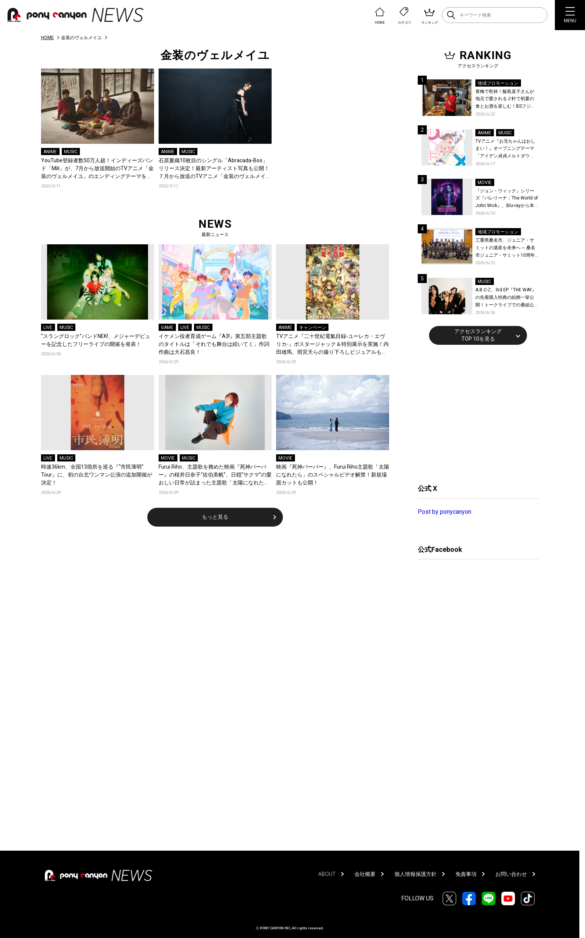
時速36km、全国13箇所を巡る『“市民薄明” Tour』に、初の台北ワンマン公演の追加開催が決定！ (96, 475)
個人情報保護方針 (415, 874)
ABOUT (327, 874)
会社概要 (365, 874)
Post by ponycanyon (444, 511)
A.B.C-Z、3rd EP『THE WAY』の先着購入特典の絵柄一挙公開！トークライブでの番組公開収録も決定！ (505, 298)
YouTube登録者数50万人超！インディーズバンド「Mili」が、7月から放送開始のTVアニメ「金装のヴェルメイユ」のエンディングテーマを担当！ (97, 168)
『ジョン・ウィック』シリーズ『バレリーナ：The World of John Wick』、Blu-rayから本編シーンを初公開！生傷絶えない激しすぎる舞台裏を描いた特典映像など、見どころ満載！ (506, 199)
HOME (47, 37)
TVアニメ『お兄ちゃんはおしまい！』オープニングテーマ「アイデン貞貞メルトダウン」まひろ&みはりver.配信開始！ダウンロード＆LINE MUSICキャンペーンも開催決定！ (505, 149)
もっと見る (215, 517)
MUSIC (71, 151)
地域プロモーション (498, 83)
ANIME (50, 151)
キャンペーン (312, 327)
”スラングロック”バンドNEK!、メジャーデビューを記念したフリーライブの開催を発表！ (95, 340)
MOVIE (168, 458)
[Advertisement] (474, 413)
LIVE (47, 327)
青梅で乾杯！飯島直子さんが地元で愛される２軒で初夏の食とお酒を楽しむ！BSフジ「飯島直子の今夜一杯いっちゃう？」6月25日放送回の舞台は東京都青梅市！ (506, 99)
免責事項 (466, 874)
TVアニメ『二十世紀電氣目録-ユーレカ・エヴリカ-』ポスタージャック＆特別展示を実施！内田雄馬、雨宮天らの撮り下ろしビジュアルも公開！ (332, 344)
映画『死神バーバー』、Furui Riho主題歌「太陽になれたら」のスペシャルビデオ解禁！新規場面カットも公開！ (332, 475)
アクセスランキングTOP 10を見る (478, 335)
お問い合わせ (511, 874)
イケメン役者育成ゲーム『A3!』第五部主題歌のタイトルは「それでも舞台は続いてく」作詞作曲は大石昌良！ (214, 344)
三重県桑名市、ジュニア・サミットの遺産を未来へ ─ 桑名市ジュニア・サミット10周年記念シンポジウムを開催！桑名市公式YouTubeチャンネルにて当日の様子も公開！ (506, 248)
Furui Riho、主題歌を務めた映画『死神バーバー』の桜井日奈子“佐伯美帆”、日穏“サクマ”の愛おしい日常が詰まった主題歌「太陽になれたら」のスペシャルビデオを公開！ (215, 475)
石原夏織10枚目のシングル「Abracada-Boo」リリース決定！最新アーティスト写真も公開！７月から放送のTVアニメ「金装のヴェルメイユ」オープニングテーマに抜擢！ (214, 168)
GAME (167, 327)
